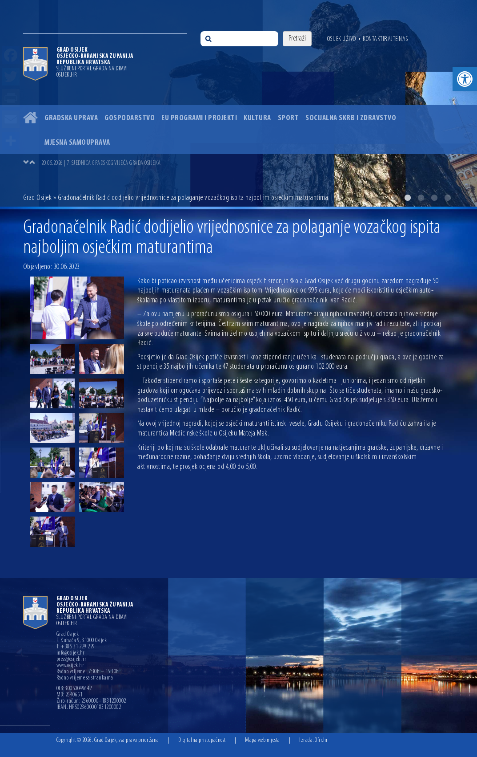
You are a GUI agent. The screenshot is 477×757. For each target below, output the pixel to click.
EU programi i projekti (199, 118)
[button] (465, 79)
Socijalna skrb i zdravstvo (350, 118)
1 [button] (394, 197)
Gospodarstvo (129, 118)
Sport (288, 118)
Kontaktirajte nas (385, 39)
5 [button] (447, 197)
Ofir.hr (321, 740)
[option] (238, 103)
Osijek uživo (341, 39)
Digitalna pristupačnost (202, 740)
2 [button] (407, 197)
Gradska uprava (71, 118)
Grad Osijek (37, 198)
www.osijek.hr (70, 666)
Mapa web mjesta (262, 740)
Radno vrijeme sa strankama (84, 678)
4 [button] (434, 197)
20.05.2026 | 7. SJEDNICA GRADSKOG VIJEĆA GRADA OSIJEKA (101, 163)
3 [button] (421, 197)
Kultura (257, 118)
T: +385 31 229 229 (75, 647)
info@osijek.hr (70, 653)
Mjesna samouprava (77, 142)
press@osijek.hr (71, 659)
